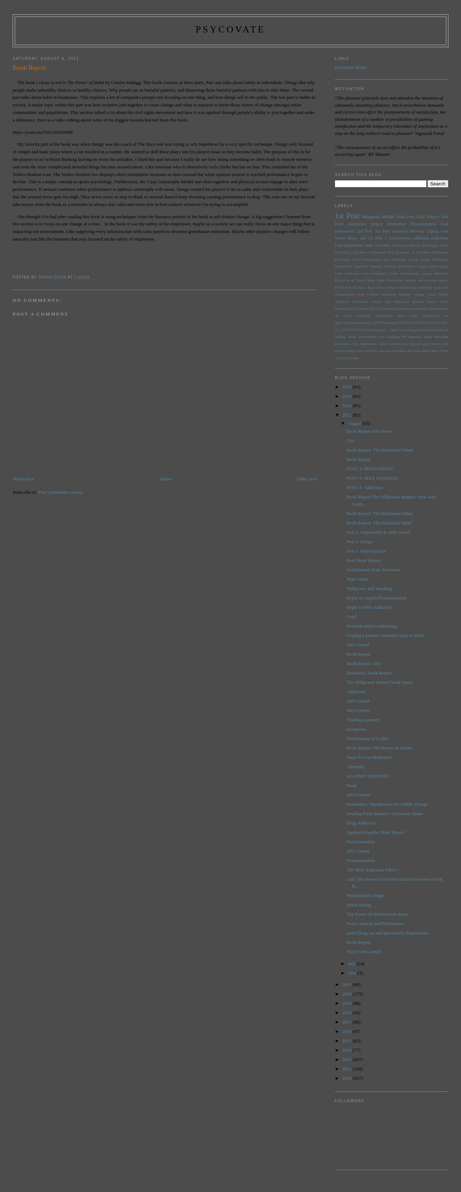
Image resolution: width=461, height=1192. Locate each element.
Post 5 (394, 288)
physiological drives (425, 344)
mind (428, 337)
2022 (347, 415)
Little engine (438, 266)
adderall (421, 309)
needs (384, 344)
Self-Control (358, 710)
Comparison (376, 252)
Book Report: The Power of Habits (379, 748)
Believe (415, 245)
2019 (347, 1003)
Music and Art (360, 238)
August (355, 423)
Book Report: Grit (363, 663)
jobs (382, 337)
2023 (347, 405)
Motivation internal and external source (417, 280)
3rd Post (382, 231)
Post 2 (362, 288)
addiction (421, 238)
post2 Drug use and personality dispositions (387, 933)
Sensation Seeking (396, 294)
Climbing (342, 252)
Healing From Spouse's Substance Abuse (384, 813)
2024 (347, 396)
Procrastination (423, 224)
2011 (347, 1069)
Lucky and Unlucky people (410, 274)
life (404, 337)
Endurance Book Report (369, 673)
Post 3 (372, 288)
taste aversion (377, 245)
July (352, 963)
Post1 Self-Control (363, 951)
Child (444, 245)
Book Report (358, 459)
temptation (399, 351)
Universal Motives (367, 309)
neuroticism (399, 344)
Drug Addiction (361, 823)
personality (354, 245)
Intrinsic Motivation (399, 266)
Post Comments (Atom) (61, 492)
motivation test (346, 344)
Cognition (358, 252)
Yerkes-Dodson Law (397, 309)
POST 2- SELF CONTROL (372, 478)
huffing (340, 337)
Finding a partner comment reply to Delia (385, 635)
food (339, 245)
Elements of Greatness (413, 252)
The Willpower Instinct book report (379, 682)
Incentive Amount (368, 266)
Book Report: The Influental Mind (378, 522)
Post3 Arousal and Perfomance (375, 923)
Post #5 (350, 288)
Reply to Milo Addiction (369, 607)
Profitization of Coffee (367, 738)
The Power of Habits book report (377, 914)
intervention (368, 337)
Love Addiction (347, 274)
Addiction (355, 691)
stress (350, 351)
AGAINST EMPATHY (368, 776)
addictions (439, 238)
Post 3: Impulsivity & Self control (378, 532)
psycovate (230, 29)
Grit (350, 440)
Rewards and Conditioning (371, 626)
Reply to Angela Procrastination (376, 598)
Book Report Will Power (369, 431)
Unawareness (400, 238)
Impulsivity (343, 266)
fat (446, 316)
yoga (354, 358)
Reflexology (409, 288)
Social (443, 294)
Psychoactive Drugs (365, 895)
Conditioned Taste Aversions (373, 569)
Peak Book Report (363, 560)
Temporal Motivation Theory (358, 302)
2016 (347, 1031)
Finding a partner (362, 719)
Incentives (356, 729)
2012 (347, 1059)
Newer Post (23, 478)
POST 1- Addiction (364, 487)
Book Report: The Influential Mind (379, 450)
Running (425, 288)
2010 (347, 1078)
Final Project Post (432, 217)
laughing (393, 337)
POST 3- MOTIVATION (369, 468)
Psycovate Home (351, 67)
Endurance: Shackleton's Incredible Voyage (387, 804)
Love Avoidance (373, 274)
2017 (347, 1022)
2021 (347, 984)
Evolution (342, 259)
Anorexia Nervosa (408, 231)
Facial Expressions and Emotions (379, 259)
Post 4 (383, 288)
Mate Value (376, 280)
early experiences (425, 316)
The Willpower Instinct (404, 302)
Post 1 (381, 238)
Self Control (368, 294)
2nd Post (364, 231)
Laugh (421, 266)
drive (401, 316)
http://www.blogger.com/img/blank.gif (419, 330)
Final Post (405, 217)
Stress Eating (358, 904)
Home (165, 478)
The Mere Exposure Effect (371, 869)
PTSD (339, 288)
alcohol (433, 309)
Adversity (355, 766)
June (353, 973)
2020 (347, 994)
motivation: (368, 344)
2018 (347, 1012)
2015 (347, 1040)
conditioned (384, 316)
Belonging (430, 245)
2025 (347, 387)
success (384, 351)
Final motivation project (359, 224)
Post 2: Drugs (359, 541)
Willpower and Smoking (369, 588)
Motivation (396, 224)
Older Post (307, 478)
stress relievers (366, 351)
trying (345, 358)
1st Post (347, 215)
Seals (437, 288)
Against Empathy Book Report (375, 832)
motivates (441, 337)
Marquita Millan (378, 216)
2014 (347, 1050)
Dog (390, 252)
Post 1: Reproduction (366, 551)
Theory (431, 302)
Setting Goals (425, 294)
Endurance (440, 252)
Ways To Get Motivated (368, 757)
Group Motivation (434, 259)
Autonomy (399, 245)
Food (351, 616)
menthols (415, 337)
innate (352, 337)
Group (413, 259)
